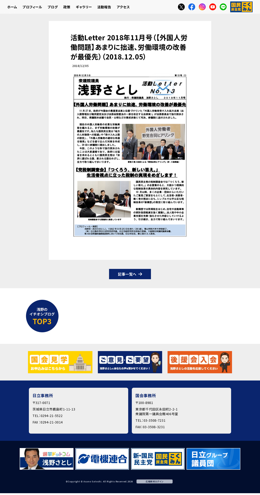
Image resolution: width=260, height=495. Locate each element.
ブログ (53, 6)
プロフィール (32, 6)
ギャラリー (84, 6)
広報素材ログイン (154, 481)
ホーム (12, 6)
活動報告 (104, 6)
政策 (66, 6)
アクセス (123, 6)
